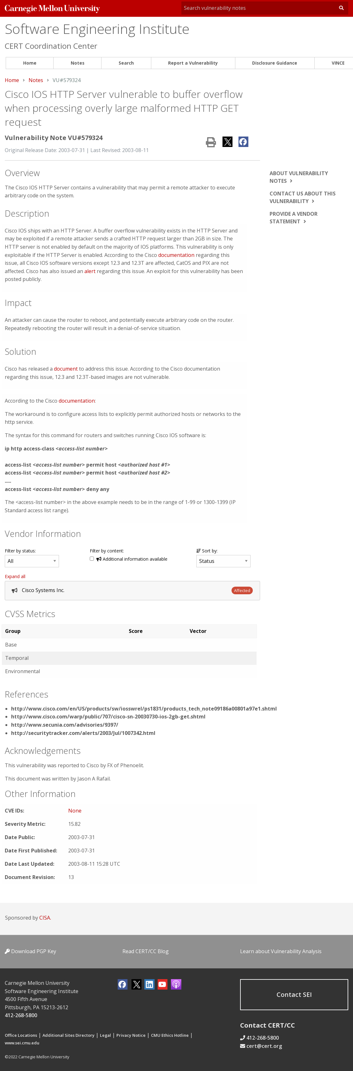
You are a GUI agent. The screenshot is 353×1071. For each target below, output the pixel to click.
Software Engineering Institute (97, 28)
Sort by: (207, 551)
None (75, 810)
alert (89, 271)
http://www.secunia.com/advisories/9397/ (64, 724)
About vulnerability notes (299, 177)
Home (29, 63)
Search (126, 63)
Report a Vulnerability (193, 63)
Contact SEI (294, 994)
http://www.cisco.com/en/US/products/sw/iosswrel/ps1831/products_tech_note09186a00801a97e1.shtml (144, 708)
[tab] (132, 590)
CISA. (45, 917)
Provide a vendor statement (293, 217)
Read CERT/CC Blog (145, 951)
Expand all (15, 576)
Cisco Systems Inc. (43, 590)
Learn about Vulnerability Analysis (281, 951)
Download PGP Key (30, 951)
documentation (176, 255)
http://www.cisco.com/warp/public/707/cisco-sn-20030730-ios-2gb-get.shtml (108, 716)
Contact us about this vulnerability (303, 197)
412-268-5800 (21, 1015)
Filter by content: (107, 551)
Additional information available (131, 559)
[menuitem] (30, 63)
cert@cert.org (264, 1045)
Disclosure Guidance (274, 63)
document (66, 368)
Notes (77, 63)
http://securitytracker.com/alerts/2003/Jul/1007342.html (83, 733)
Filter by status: (20, 551)
